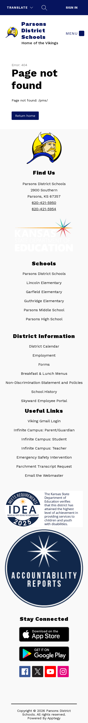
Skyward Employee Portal (44, 401)
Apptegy (53, 718)
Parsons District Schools (44, 273)
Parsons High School (44, 319)
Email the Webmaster (44, 475)
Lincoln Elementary (44, 282)
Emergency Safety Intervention (44, 457)
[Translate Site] (20, 7)
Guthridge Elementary (44, 301)
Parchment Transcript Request (44, 466)
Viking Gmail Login (44, 421)
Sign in (72, 7)
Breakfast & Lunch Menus (44, 373)
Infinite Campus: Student (44, 439)
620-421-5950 (44, 202)
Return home (25, 116)
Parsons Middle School (44, 310)
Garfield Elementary (44, 292)
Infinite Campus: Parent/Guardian (44, 430)
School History (44, 391)
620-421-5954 (44, 209)
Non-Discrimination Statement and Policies (44, 382)
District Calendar (44, 346)
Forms (44, 364)
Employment (44, 355)
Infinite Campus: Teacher (44, 448)
